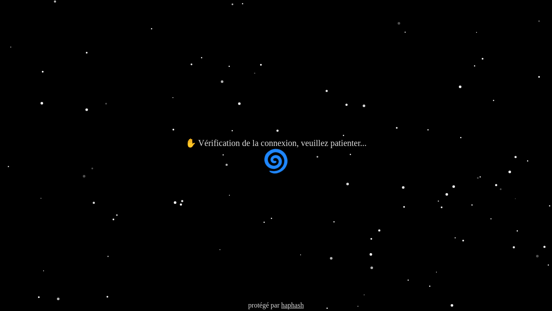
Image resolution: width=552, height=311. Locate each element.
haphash (292, 305)
